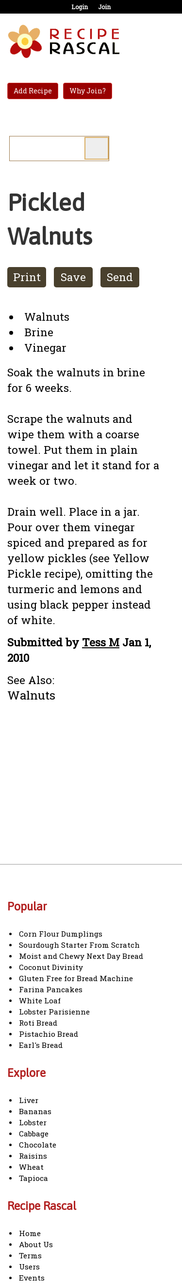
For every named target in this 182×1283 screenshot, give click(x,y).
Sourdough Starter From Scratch (79, 945)
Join (104, 7)
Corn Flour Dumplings (60, 934)
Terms (30, 1255)
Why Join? (87, 90)
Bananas (35, 1111)
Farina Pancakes (51, 989)
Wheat (31, 1167)
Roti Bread (38, 1023)
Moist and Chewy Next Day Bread (81, 956)
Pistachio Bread (48, 1034)
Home (30, 1233)
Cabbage (34, 1133)
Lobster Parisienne (54, 1011)
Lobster (33, 1122)
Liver (28, 1100)
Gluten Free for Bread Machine (76, 978)
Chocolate (37, 1144)
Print (27, 277)
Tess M (100, 642)
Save (73, 277)
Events (32, 1278)
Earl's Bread (41, 1045)
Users (29, 1266)
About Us (36, 1244)
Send (120, 277)
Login (79, 7)
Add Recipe (33, 90)
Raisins (33, 1156)
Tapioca (33, 1178)
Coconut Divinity (51, 967)
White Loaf (40, 1000)
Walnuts (31, 695)
